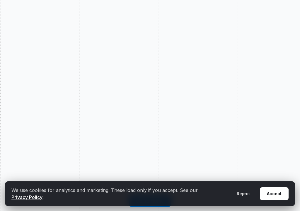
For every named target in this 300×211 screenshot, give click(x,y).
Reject (243, 193)
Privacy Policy (26, 197)
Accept (274, 193)
